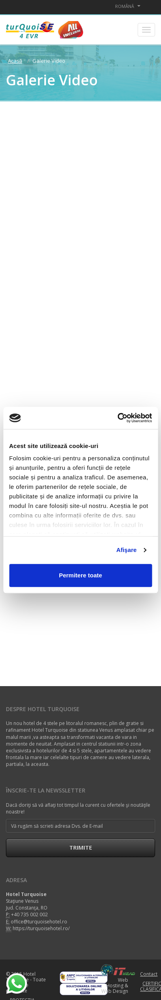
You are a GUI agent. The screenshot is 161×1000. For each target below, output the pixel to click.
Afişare (126, 549)
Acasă (15, 60)
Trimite (80, 847)
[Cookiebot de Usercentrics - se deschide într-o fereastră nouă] (117, 418)
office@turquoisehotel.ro (39, 921)
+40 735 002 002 (29, 914)
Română (127, 6)
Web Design (114, 991)
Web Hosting (117, 983)
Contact (148, 974)
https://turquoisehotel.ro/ (41, 928)
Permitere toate (80, 575)
